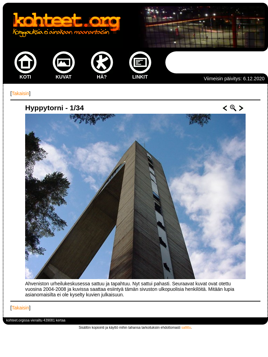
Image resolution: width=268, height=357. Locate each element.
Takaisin (20, 93)
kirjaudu (258, 320)
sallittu (186, 327)
